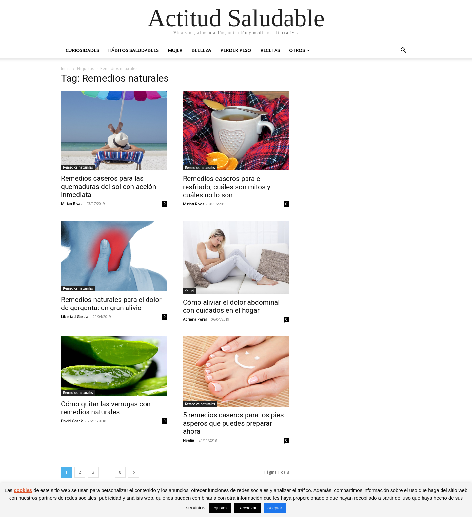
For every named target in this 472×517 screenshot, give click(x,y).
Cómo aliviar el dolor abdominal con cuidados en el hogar (231, 306)
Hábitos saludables (133, 50)
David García (72, 420)
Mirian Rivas (71, 203)
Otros (297, 50)
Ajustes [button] (220, 508)
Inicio (66, 68)
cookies (23, 490)
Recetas (270, 50)
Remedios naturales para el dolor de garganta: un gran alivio (111, 304)
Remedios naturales (78, 167)
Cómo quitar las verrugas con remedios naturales (106, 408)
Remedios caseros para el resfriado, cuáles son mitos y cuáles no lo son (226, 187)
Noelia (188, 440)
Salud (189, 291)
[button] (403, 51)
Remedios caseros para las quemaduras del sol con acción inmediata (108, 186)
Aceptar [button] (274, 508)
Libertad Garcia (74, 316)
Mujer (175, 50)
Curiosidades (82, 50)
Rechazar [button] (247, 508)
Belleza (201, 50)
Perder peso (235, 50)
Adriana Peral (194, 319)
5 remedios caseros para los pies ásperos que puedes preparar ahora (233, 423)
